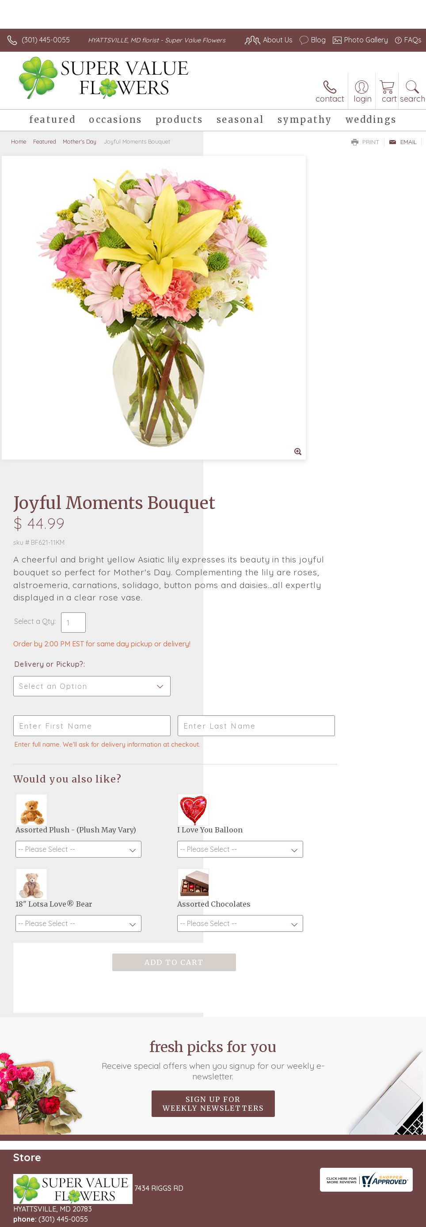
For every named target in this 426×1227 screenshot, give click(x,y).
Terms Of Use (219, 1218)
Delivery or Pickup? (252, 359)
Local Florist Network (334, 1218)
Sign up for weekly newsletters (213, 883)
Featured (44, 150)
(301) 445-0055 (46, 39)
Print (365, 151)
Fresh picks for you (213, 839)
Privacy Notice (271, 1218)
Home (19, 150)
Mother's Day (79, 150)
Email (403, 151)
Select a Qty (237, 316)
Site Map (389, 1218)
